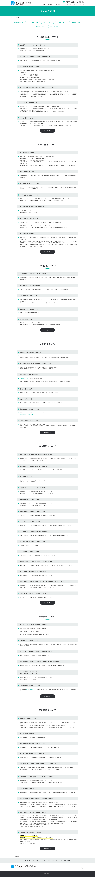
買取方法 (57, 4)
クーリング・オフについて (61, 860)
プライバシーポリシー (35, 860)
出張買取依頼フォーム (31, 689)
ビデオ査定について (33, 22)
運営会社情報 (27, 860)
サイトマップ (43, 860)
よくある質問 (81, 4)
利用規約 (48, 860)
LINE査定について (47, 22)
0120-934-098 (72, 2)
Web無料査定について (19, 22)
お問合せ (68, 860)
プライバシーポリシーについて (26, 414)
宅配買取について (54, 26)
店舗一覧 (75, 4)
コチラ (25, 843)
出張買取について (40, 26)
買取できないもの (24, 378)
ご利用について (61, 22)
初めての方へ (50, 4)
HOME (43, 4)
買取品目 (53, 860)
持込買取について (76, 22)
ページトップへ (47, 130)
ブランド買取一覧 (66, 4)
